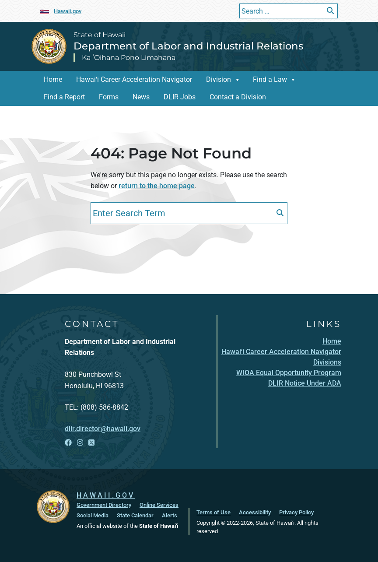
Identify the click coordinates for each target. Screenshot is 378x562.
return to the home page (157, 186)
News (141, 97)
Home (53, 79)
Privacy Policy (296, 512)
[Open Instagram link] (80, 443)
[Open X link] (91, 443)
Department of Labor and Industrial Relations (188, 46)
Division (218, 79)
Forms (109, 97)
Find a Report (64, 97)
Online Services (159, 505)
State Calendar (135, 515)
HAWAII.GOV (106, 495)
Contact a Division (238, 97)
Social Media (92, 515)
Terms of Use (213, 512)
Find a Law (270, 79)
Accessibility (255, 512)
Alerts (169, 515)
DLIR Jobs (180, 97)
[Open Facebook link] (68, 443)
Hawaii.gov (67, 11)
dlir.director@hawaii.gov (102, 429)
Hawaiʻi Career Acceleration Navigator (134, 79)
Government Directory (104, 505)
